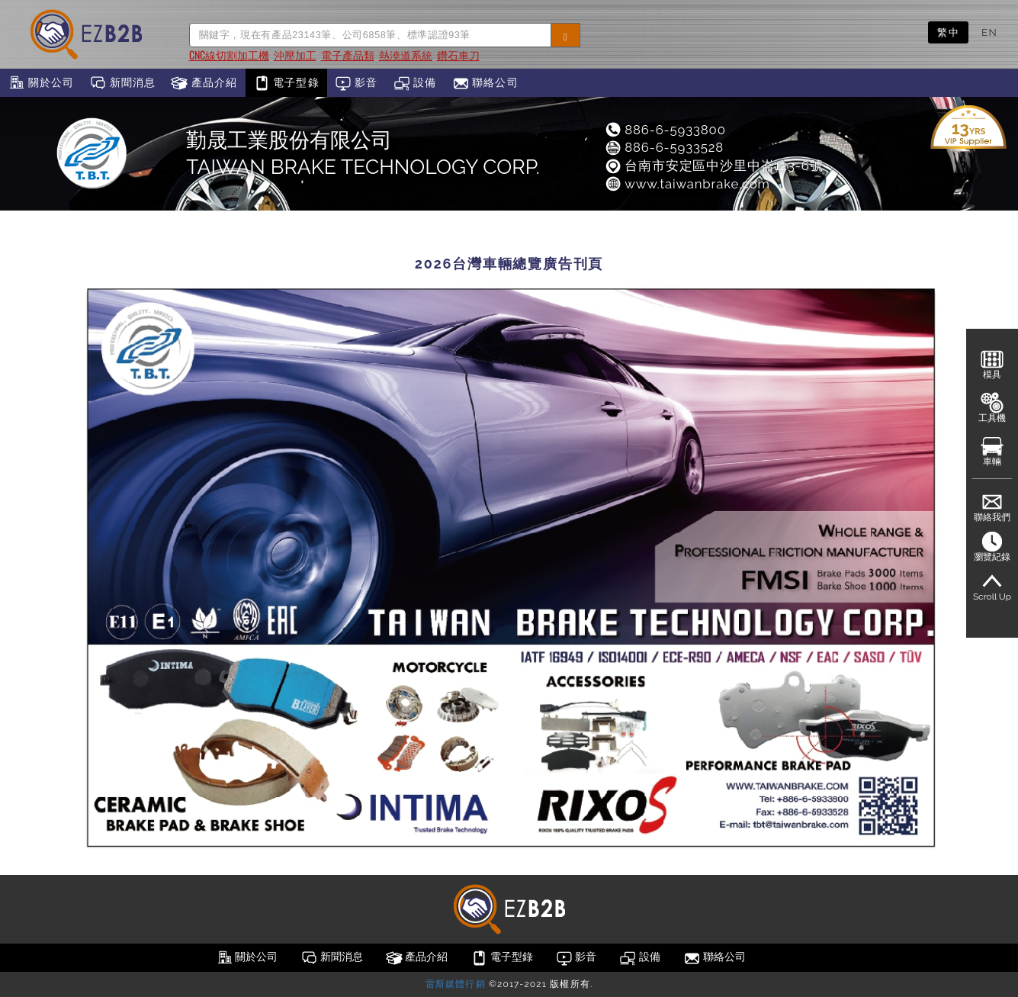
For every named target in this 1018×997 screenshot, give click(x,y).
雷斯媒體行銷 (456, 984)
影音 (356, 83)
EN (989, 32)
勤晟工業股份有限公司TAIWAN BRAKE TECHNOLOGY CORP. (363, 153)
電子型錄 (286, 83)
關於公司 (41, 83)
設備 (415, 83)
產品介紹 (204, 83)
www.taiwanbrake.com (687, 183)
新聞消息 (122, 83)
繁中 (948, 32)
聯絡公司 (485, 83)
